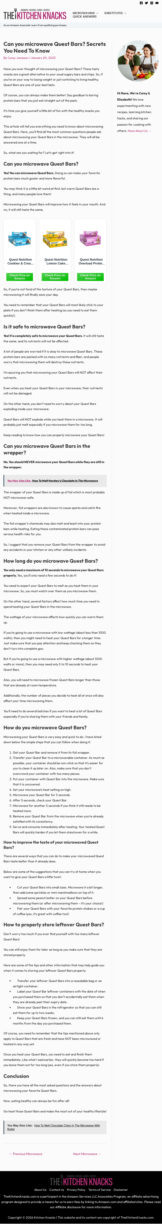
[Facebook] (141, 3)
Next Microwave (87, 1154)
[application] (96, 13)
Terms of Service (100, 1190)
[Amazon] (19, 276)
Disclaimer (122, 1190)
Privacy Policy (76, 1190)
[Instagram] (151, 3)
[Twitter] (146, 3)
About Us (38, 1190)
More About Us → (140, 131)
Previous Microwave (25, 1154)
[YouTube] (157, 3)
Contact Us (55, 1190)
